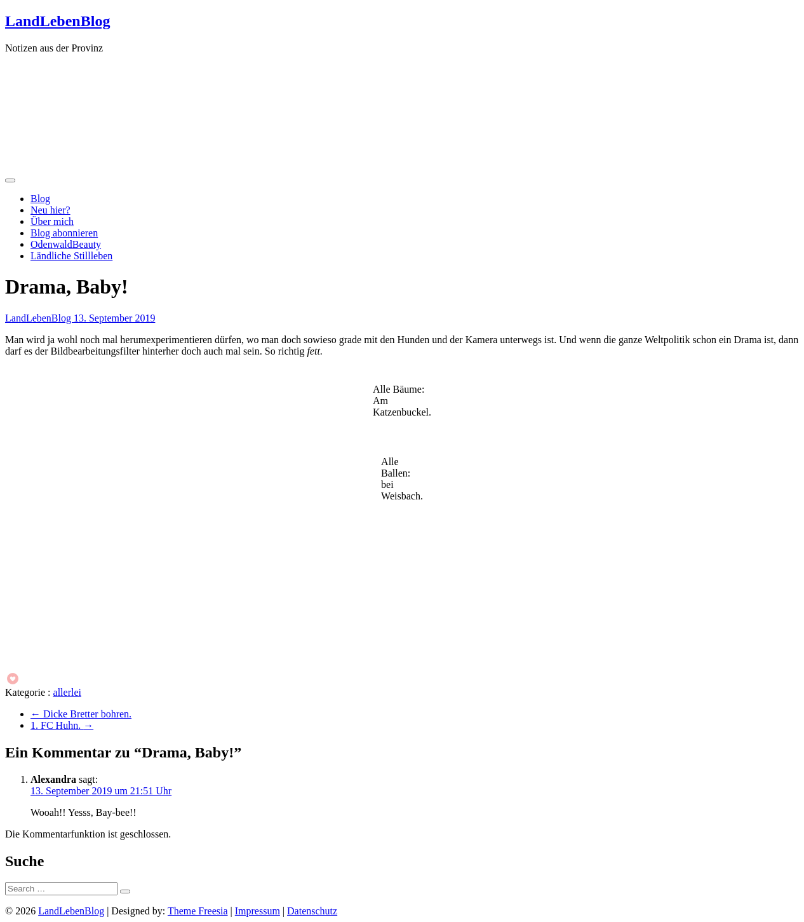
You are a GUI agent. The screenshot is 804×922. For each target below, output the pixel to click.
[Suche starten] (125, 891)
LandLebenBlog (57, 21)
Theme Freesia (198, 910)
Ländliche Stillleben (71, 255)
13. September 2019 (114, 318)
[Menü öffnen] (10, 180)
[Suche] (61, 888)
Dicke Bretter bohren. (80, 713)
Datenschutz (312, 910)
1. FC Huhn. (61, 725)
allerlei (67, 692)
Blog (40, 198)
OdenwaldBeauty (65, 244)
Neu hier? (50, 210)
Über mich (52, 221)
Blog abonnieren (64, 232)
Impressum (257, 910)
